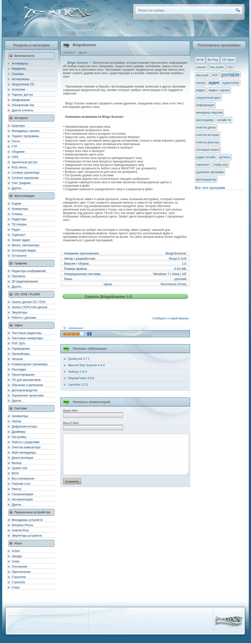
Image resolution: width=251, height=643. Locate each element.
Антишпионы (20, 79)
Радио (16, 229)
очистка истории (207, 135)
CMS (15, 157)
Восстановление (23, 478)
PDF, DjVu (18, 343)
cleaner (201, 67)
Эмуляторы (19, 312)
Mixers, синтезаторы (25, 245)
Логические (19, 566)
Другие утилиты (22, 110)
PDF (215, 75)
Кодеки (16, 203)
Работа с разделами (26, 442)
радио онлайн (205, 157)
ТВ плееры (19, 224)
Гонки (15, 561)
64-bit (200, 59)
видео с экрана (219, 90)
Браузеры (18, 125)
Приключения (21, 572)
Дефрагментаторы (24, 426)
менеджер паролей (209, 112)
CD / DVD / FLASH (27, 294)
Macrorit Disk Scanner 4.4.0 (86, 365)
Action (16, 551)
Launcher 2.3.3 (78, 384)
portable (230, 74)
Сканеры (18, 74)
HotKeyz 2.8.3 (77, 371)
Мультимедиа (24, 196)
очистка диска (206, 127)
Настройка (19, 437)
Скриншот (18, 235)
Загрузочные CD (23, 84)
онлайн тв (224, 120)
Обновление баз (23, 105)
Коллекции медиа (24, 250)
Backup (17, 463)
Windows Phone (22, 525)
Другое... (18, 188)
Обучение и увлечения (27, 385)
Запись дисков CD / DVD (29, 302)
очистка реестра (207, 142)
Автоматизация (22, 499)
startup (200, 83)
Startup (16, 421)
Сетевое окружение (25, 178)
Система (20, 408)
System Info (19, 468)
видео (200, 90)
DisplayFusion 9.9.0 (81, 378)
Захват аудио (21, 240)
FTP (14, 146)
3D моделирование (25, 281)
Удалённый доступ (24, 162)
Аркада (17, 556)
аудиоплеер (231, 83)
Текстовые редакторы (27, 333)
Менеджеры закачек (25, 131)
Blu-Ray (212, 59)
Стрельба (18, 582)
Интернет (21, 118)
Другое (83, 52)
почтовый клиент (208, 150)
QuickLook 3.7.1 (79, 359)
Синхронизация (22, 494)
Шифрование (21, 100)
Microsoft (202, 75)
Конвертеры (20, 209)
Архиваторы (20, 416)
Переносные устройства (32, 512)
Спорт (16, 587)
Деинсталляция (22, 457)
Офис (18, 325)
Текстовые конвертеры (27, 338)
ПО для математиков (26, 380)
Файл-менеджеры (24, 452)
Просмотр (18, 276)
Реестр (16, 489)
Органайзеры (21, 354)
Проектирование (23, 374)
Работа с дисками (24, 317)
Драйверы (18, 431)
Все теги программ (210, 188)
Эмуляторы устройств (27, 535)
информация (76, 327)
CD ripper (228, 59)
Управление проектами (28, 395)
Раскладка (19, 369)
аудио (214, 83)
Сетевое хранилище (26, 172)
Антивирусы (20, 63)
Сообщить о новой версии (171, 318)
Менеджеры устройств (27, 520)
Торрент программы (25, 136)
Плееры (17, 214)
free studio (217, 67)
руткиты (224, 157)
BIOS (15, 473)
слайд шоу (220, 164)
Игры (18, 543)
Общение (18, 151)
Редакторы (19, 219)
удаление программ (210, 172)
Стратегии (19, 577)
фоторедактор (206, 179)
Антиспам (18, 89)
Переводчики (21, 348)
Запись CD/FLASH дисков (29, 307)
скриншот (202, 164)
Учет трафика (21, 183)
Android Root (20, 530)
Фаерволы (19, 68)
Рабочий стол (21, 484)
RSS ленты (19, 167)
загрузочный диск (208, 97)
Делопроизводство (24, 390)
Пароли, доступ (22, 94)
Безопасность (24, 56)
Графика (20, 263)
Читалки (17, 359)
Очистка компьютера (26, 447)
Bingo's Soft (177, 258)
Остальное (19, 255)
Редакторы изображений (29, 271)
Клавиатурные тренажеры (30, 364)
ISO (230, 67)
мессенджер (204, 120)
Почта (16, 141)
